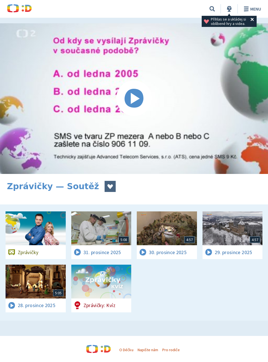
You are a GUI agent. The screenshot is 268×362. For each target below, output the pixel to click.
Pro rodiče (171, 349)
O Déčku (126, 349)
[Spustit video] (134, 98)
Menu (251, 9)
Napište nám (148, 349)
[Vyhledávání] (212, 9)
